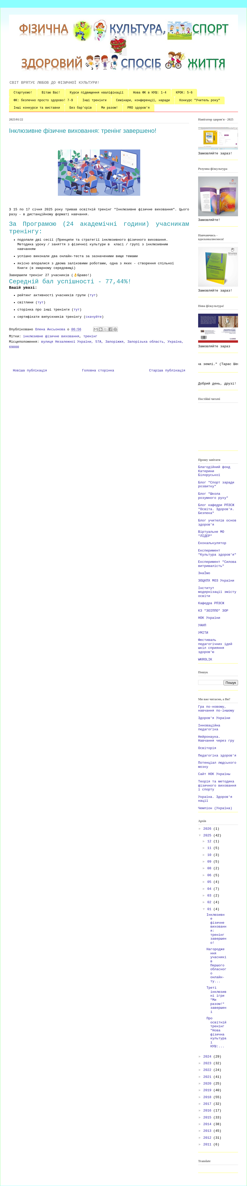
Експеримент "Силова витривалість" (217, 564)
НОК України (209, 618)
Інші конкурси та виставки (37, 108)
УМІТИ (203, 633)
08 (210, 868)
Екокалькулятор (212, 543)
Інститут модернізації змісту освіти (217, 592)
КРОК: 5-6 (184, 93)
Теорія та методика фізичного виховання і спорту (217, 785)
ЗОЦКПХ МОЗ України (216, 581)
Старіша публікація (167, 370)
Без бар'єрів (80, 108)
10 (210, 855)
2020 (208, 1084)
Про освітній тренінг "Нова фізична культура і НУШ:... (216, 1032)
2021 (208, 1077)
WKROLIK (205, 659)
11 (210, 848)
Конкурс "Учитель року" (199, 100)
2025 (208, 835)
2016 (208, 1111)
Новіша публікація (30, 370)
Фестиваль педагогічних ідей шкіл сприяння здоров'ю (215, 646)
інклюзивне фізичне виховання (51, 336)
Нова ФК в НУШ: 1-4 (149, 93)
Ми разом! (109, 108)
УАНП (202, 625)
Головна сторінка (98, 370)
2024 (208, 1057)
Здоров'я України (214, 718)
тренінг (90, 336)
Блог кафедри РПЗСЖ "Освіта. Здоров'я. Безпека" (216, 509)
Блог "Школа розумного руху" (213, 496)
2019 (208, 1090)
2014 (208, 1124)
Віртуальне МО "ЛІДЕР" (211, 534)
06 (210, 875)
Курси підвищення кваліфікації (96, 93)
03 (210, 896)
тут (92, 295)
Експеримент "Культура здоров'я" (217, 553)
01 (210, 909)
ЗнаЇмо (204, 573)
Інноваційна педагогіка (209, 728)
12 (210, 841)
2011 (208, 1144)
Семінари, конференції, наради (143, 100)
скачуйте (94, 317)
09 (210, 862)
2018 (208, 1097)
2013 (208, 1131)
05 (210, 882)
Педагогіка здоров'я (217, 756)
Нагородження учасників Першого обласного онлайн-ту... (216, 965)
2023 (208, 1063)
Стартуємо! (23, 93)
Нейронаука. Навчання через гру (216, 739)
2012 (208, 1138)
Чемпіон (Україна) (215, 808)
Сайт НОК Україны (214, 774)
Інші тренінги (94, 100)
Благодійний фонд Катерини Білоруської (214, 471)
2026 (208, 829)
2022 (208, 1070)
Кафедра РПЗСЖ (211, 603)
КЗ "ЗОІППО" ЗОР (213, 611)
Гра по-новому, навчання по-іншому (216, 709)
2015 (208, 1117)
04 (210, 889)
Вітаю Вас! (51, 93)
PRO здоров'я (138, 108)
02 (210, 902)
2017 (208, 1104)
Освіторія (207, 748)
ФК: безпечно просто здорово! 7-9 (43, 100)
